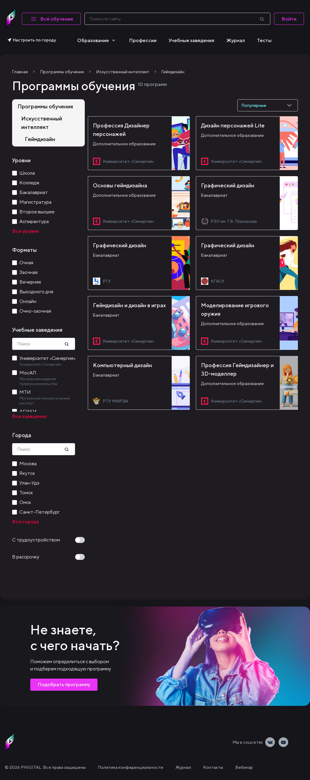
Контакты (213, 767)
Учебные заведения (191, 40)
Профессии (143, 40)
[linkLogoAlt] (10, 742)
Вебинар (244, 767)
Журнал (235, 40)
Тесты (264, 40)
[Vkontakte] (270, 742)
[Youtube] (283, 742)
